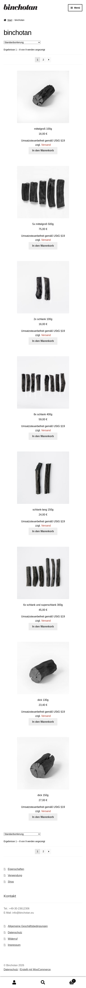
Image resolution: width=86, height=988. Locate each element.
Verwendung (15, 875)
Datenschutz (15, 932)
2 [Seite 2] (43, 59)
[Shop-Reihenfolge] (22, 42)
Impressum (14, 945)
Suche (43, 982)
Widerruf (13, 938)
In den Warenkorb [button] (43, 150)
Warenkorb (66, 980)
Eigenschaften (16, 869)
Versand (46, 144)
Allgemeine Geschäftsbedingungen (28, 926)
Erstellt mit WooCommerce (35, 969)
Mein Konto (14, 982)
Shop (11, 881)
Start (9, 20)
